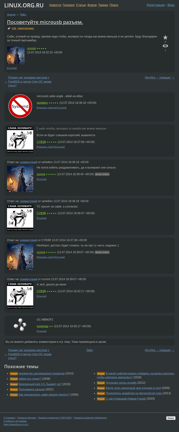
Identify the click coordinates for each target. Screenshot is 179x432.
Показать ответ (45, 147)
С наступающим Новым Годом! (126, 398)
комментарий (28, 162)
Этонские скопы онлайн (121, 382)
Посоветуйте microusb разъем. (45, 22)
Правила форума (26, 417)
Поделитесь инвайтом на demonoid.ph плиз (134, 393)
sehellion (42, 102)
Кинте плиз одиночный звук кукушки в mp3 (133, 388)
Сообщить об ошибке (15, 421)
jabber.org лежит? (30, 378)
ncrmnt (31, 48)
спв (14, 28)
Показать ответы (46, 107)
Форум (92, 5)
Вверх (171, 418)
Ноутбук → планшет (158, 77)
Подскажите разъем (32, 389)
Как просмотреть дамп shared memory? (44, 394)
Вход (170, 5)
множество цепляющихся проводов (42, 373)
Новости (55, 5)
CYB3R (41, 142)
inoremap (42, 326)
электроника (26, 28)
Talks (23, 14)
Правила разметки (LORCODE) (55, 417)
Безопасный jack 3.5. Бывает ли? (40, 384)
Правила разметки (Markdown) (90, 417)
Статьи (81, 5)
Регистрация (156, 5)
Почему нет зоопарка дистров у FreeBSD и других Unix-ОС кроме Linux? (29, 81)
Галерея (68, 5)
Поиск (114, 5)
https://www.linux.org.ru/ (15, 424)
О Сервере (9, 417)
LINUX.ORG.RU (24, 5)
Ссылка (12, 68)
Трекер (103, 5)
